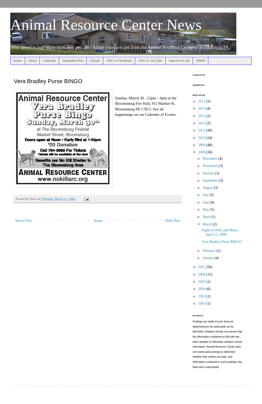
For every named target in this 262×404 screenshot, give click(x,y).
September (210, 180)
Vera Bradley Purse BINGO (222, 242)
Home (18, 61)
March (207, 224)
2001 (202, 303)
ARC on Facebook (119, 61)
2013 (202, 116)
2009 (202, 145)
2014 (202, 108)
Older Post (172, 221)
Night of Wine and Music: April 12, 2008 (220, 232)
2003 (202, 296)
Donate (95, 61)
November (210, 166)
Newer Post (23, 221)
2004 (202, 289)
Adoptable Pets (72, 61)
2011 (202, 130)
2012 (202, 123)
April (206, 217)
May (206, 210)
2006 (202, 274)
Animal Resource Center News (106, 24)
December (210, 159)
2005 (202, 282)
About (32, 61)
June (206, 202)
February (209, 251)
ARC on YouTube (150, 61)
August (208, 188)
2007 (202, 267)
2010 (202, 138)
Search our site (179, 61)
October (208, 173)
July (205, 195)
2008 (202, 152)
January (208, 258)
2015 (202, 101)
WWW (200, 61)
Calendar (49, 61)
